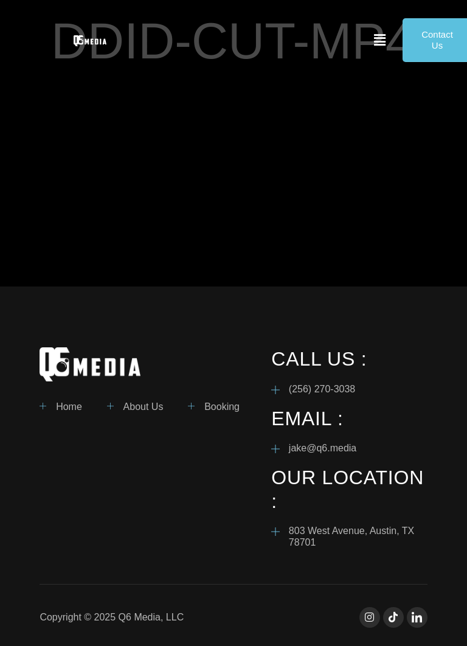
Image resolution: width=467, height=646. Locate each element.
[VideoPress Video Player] (233, 182)
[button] (380, 40)
